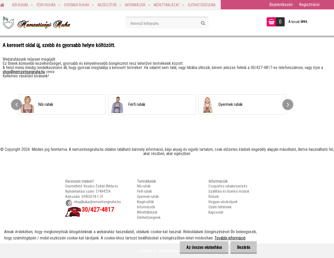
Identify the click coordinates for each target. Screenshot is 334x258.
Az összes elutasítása (204, 247)
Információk (135, 5)
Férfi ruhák (46, 5)
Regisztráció (309, 4)
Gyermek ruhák (76, 5)
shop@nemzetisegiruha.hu (24, 71)
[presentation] (16, 104)
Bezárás (243, 247)
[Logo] (36, 22)
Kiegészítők (107, 5)
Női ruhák (20, 5)
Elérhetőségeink (202, 5)
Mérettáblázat (167, 5)
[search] (202, 23)
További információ (230, 238)
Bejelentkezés (281, 4)
